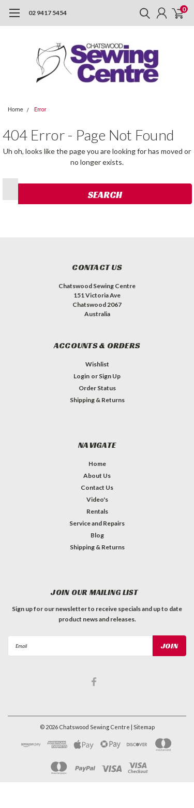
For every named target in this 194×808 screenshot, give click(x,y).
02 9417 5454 (47, 13)
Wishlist (97, 364)
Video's (97, 499)
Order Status (97, 388)
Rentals (97, 511)
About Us (97, 475)
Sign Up (110, 376)
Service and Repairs (97, 523)
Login (81, 376)
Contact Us (97, 487)
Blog (97, 535)
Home (15, 109)
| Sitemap (143, 727)
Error (40, 109)
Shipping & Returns (97, 400)
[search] (142, 13)
